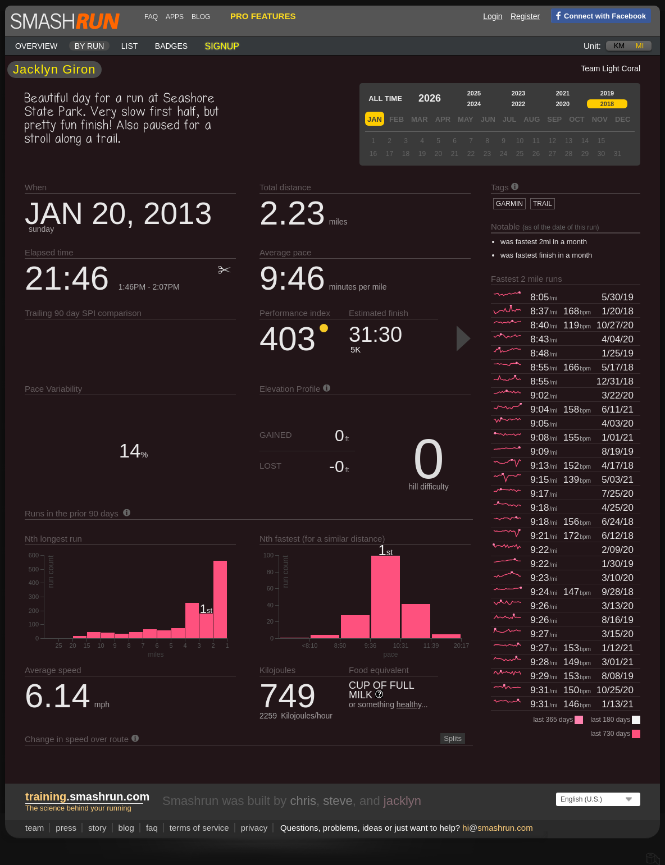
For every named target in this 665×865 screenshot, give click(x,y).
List (129, 46)
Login (492, 16)
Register (525, 16)
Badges (171, 46)
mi (640, 46)
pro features (262, 16)
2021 (563, 93)
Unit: (592, 46)
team (34, 827)
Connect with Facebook (598, 15)
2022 (518, 103)
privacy (254, 827)
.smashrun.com (87, 796)
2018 (607, 103)
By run (89, 46)
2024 (474, 103)
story (97, 827)
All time (385, 98)
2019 (607, 93)
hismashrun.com (497, 827)
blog (201, 17)
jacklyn (402, 801)
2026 (429, 98)
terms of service (199, 827)
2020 (563, 103)
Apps (175, 17)
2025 (474, 93)
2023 (518, 93)
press (66, 827)
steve (338, 801)
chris (303, 801)
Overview (36, 46)
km (619, 46)
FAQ (151, 17)
